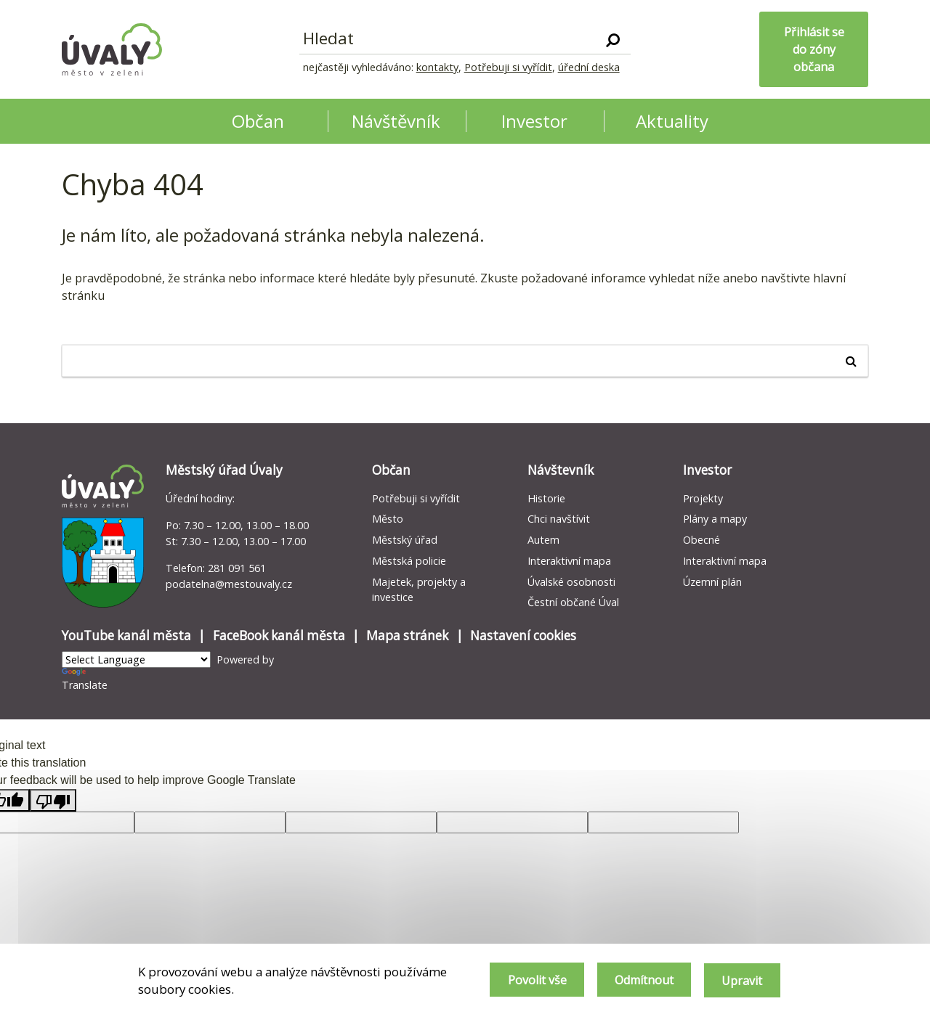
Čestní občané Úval (573, 602)
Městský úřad (404, 540)
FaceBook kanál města (279, 635)
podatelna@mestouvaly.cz (229, 584)
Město (387, 519)
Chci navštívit (558, 519)
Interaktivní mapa (569, 561)
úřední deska (589, 67)
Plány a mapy (715, 519)
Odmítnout (640, 981)
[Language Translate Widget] (136, 659)
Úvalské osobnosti (571, 582)
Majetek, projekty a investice (419, 590)
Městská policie (409, 561)
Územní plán (712, 582)
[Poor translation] (53, 800)
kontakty (437, 67)
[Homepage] (112, 49)
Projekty (703, 498)
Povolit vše (530, 981)
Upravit (741, 981)
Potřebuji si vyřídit (508, 67)
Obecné (701, 540)
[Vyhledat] (613, 39)
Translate (85, 680)
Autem (543, 540)
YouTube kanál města (126, 635)
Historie (546, 498)
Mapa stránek (407, 635)
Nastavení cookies (523, 635)
